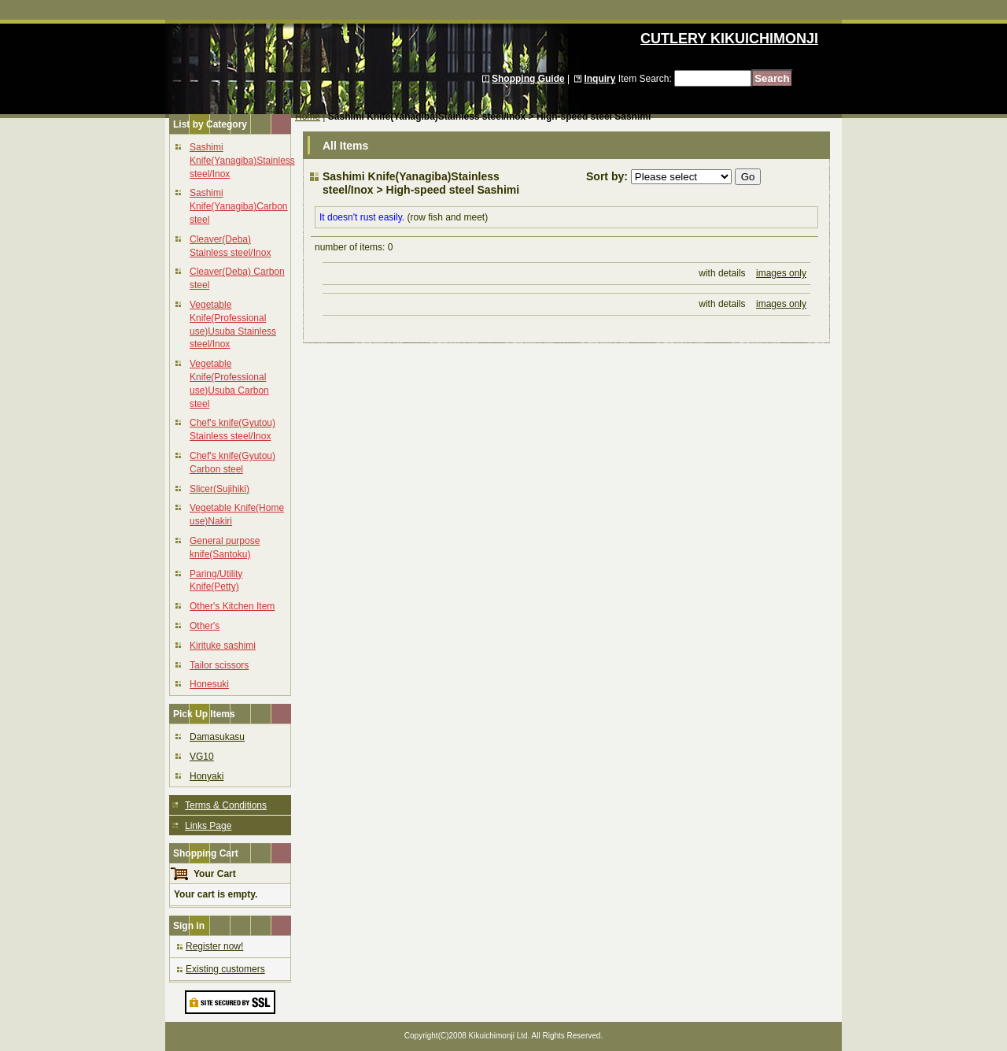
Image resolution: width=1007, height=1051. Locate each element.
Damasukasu (217, 736)
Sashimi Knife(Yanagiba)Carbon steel (239, 206)
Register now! (214, 946)
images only (781, 273)
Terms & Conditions (226, 805)
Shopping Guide (528, 78)
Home (307, 116)
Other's (204, 625)
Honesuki (209, 684)
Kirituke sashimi (223, 645)
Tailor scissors (219, 665)
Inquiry (599, 78)
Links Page (208, 825)
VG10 (202, 756)
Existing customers (225, 969)
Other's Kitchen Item (232, 606)
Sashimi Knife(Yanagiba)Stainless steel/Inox (242, 160)
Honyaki (206, 776)
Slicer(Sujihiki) (219, 488)
